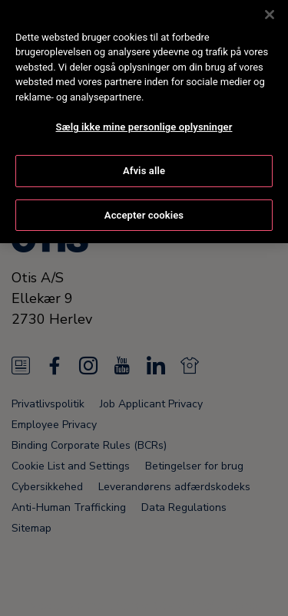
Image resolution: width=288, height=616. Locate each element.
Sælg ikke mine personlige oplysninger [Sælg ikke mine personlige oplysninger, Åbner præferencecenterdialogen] (144, 113)
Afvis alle (144, 156)
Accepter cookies (144, 200)
